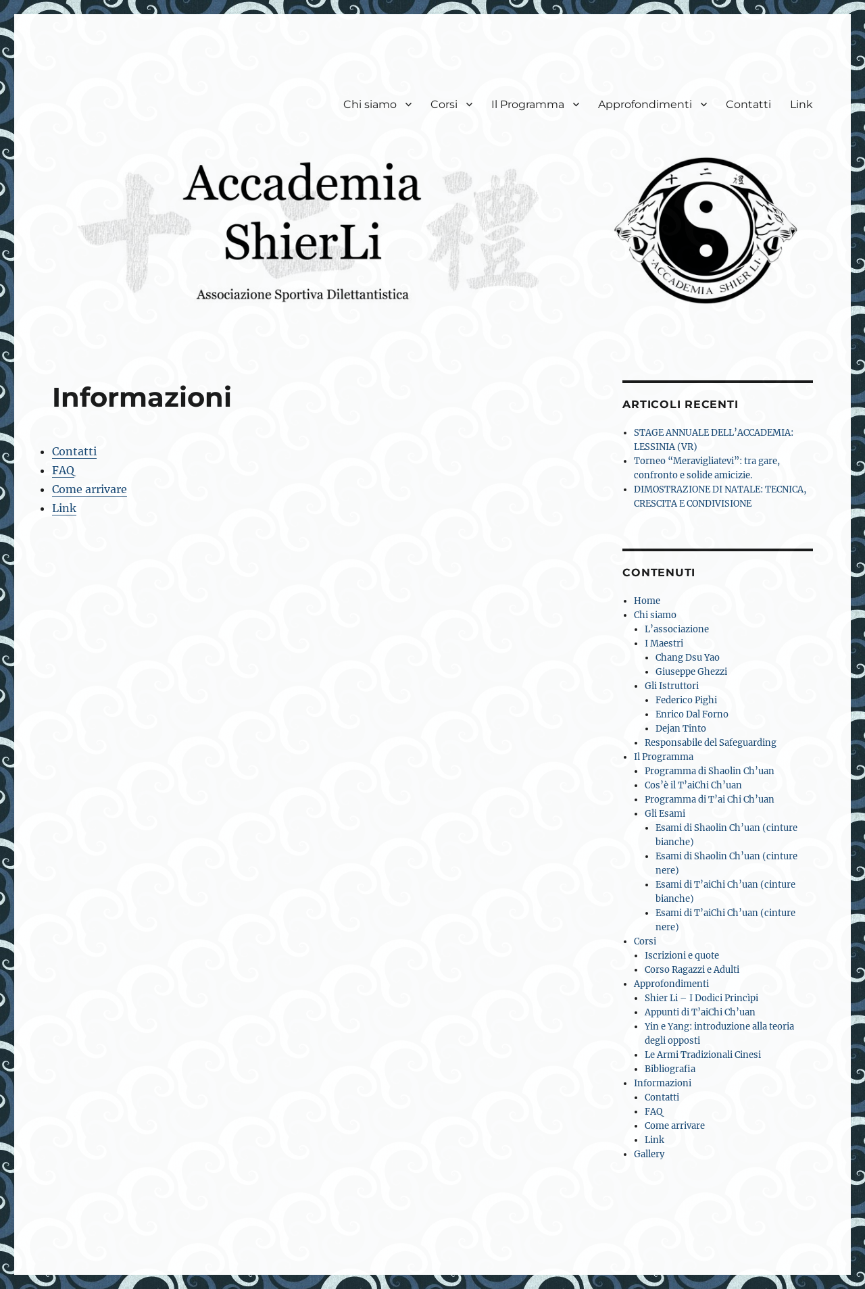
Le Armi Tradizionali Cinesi (703, 1055)
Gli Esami (665, 813)
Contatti (748, 104)
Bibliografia (670, 1069)
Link (801, 104)
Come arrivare (89, 489)
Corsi (444, 104)
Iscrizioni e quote (682, 955)
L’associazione (677, 629)
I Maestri (664, 643)
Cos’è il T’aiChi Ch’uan (693, 785)
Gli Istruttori (672, 686)
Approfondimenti (645, 104)
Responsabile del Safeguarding (710, 743)
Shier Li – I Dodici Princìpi (701, 998)
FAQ (63, 470)
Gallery (649, 1154)
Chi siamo (370, 104)
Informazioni (662, 1083)
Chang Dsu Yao (688, 657)
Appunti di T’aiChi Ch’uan (700, 1012)
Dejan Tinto (681, 728)
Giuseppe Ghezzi (691, 672)
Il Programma (527, 104)
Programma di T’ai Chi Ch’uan (709, 799)
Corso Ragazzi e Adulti (692, 970)
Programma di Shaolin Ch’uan (709, 771)
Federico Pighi (686, 700)
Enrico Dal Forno (692, 714)
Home (647, 601)
